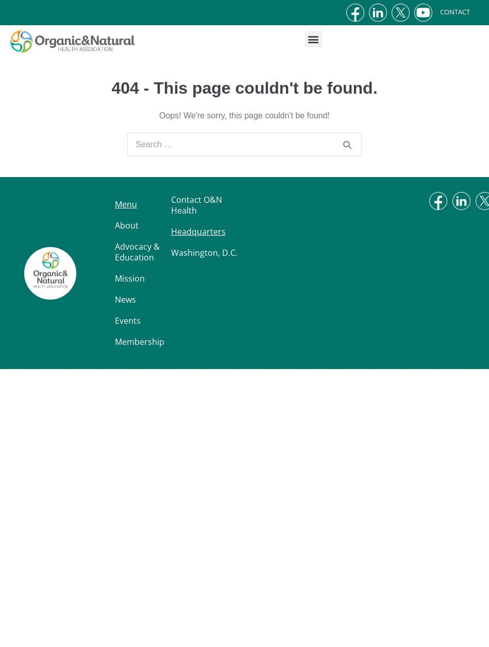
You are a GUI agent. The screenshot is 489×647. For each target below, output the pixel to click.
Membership (139, 341)
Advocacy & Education (137, 252)
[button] (313, 38)
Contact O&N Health (196, 205)
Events (128, 320)
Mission (130, 278)
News (125, 299)
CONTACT (462, 11)
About (127, 225)
